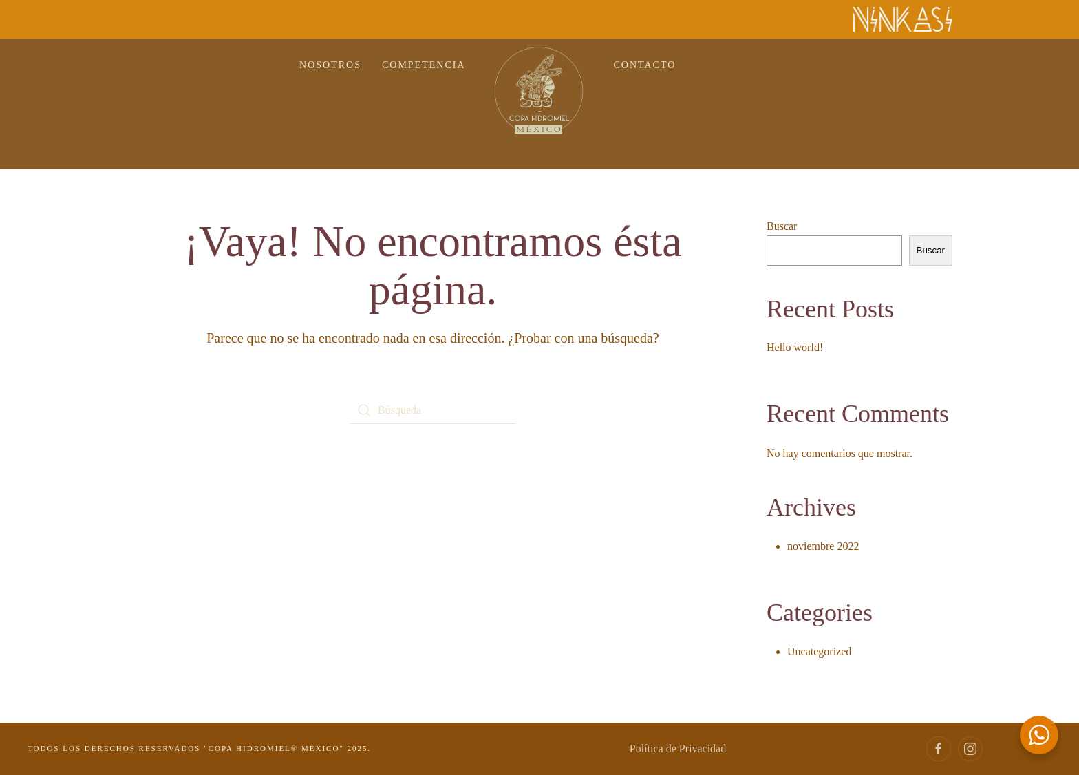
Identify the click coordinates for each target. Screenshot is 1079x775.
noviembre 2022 (823, 546)
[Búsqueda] (432, 410)
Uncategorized (819, 651)
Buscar (782, 226)
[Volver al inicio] (540, 90)
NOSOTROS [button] (330, 65)
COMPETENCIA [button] (424, 65)
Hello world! (795, 347)
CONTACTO (645, 65)
